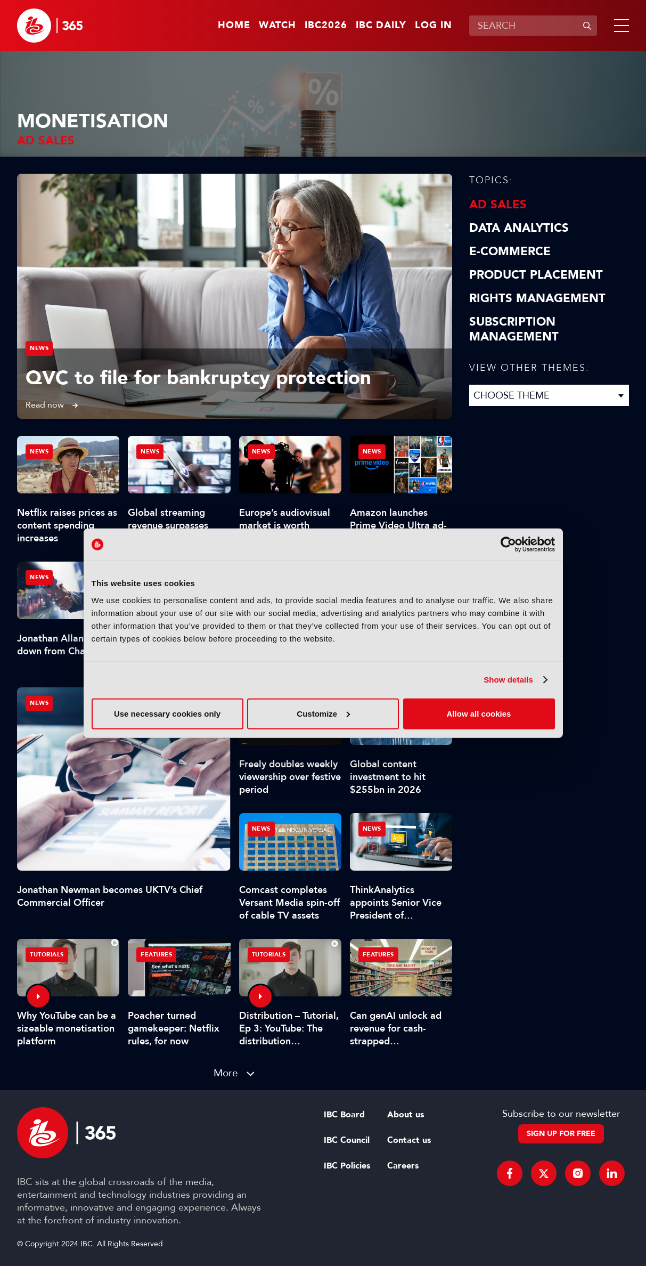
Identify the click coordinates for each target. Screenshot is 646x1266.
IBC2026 (326, 25)
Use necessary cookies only (167, 713)
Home (234, 25)
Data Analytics (519, 228)
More (226, 1073)
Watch (277, 25)
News (39, 348)
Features (156, 955)
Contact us (409, 1140)
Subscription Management (514, 329)
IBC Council (347, 1140)
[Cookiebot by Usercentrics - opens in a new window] (508, 545)
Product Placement (536, 275)
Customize (323, 713)
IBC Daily (381, 25)
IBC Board (344, 1115)
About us (405, 1115)
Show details (508, 679)
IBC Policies (347, 1166)
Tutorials (47, 955)
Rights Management (537, 298)
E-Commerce (510, 251)
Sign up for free (561, 1134)
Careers (403, 1166)
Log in (433, 25)
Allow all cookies (479, 713)
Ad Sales (498, 205)
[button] (619, 25)
